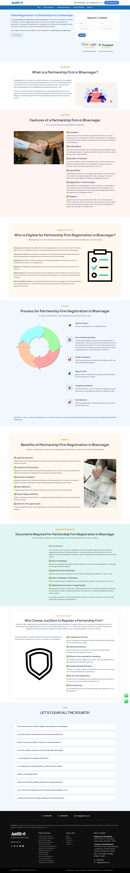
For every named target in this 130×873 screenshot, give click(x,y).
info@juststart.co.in (95, 3)
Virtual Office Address (45, 844)
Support (90, 7)
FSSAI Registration (44, 852)
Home (38, 7)
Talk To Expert (17, 35)
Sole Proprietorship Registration (48, 846)
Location (68, 844)
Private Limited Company (46, 836)
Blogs (67, 836)
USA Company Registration (46, 860)
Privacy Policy (70, 870)
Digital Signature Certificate (46, 862)
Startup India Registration (46, 842)
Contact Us (69, 840)
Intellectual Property (63, 7)
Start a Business (48, 7)
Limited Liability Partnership (46, 838)
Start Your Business (111, 2)
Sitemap (68, 842)
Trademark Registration (45, 850)
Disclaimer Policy (108, 870)
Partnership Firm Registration (47, 848)
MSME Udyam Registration (46, 856)
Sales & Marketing (79, 7)
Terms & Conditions (80, 870)
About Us (69, 838)
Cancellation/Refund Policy (95, 870)
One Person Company (45, 840)
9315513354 (81, 3)
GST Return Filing (43, 854)
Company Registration (45, 858)
